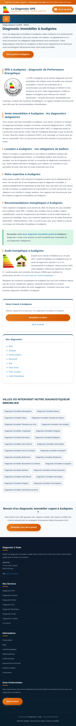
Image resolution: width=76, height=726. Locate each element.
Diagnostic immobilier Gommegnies (47, 483)
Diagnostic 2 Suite (35, 717)
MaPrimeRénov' (9, 654)
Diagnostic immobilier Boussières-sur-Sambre (22, 464)
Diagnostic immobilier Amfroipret (53, 450)
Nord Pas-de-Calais (38, 721)
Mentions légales (9, 668)
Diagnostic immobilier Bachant (16, 470)
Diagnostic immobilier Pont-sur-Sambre (20, 450)
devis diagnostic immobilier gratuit (38, 234)
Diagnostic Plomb (9, 600)
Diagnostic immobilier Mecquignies (18, 411)
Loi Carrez (7, 623)
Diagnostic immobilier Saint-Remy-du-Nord (21, 490)
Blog (4, 645)
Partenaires (7, 672)
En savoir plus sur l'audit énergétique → (38, 275)
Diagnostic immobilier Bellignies (47, 437)
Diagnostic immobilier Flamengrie (49, 477)
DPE (11, 346)
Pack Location (15, 372)
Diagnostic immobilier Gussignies (58, 464)
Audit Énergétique (16, 376)
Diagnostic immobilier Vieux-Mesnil (18, 444)
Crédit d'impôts (8, 658)
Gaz (10, 363)
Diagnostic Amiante (10, 595)
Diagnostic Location (10, 618)
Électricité (13, 359)
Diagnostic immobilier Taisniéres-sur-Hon (20, 424)
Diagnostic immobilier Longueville (18, 431)
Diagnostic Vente (9, 614)
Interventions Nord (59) (11, 663)
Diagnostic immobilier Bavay (48, 411)
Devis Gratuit (13, 701)
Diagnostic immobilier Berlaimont (48, 457)
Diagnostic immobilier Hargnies (48, 431)
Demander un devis (38, 317)
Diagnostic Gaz (9, 604)
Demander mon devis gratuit (23, 527)
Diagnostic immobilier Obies (15, 418)
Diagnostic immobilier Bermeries (17, 437)
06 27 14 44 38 (65, 9)
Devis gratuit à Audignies (18, 54)
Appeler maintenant (56, 527)
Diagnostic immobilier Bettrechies (18, 457)
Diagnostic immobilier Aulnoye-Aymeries (49, 470)
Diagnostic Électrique (11, 609)
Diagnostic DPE (9, 591)
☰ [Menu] (6, 19)
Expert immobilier (52, 721)
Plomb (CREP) (15, 355)
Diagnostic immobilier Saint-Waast (50, 444)
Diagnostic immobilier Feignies (16, 483)
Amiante (12, 350)
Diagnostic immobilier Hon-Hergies (55, 424)
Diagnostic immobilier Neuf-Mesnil (18, 477)
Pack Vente (14, 367)
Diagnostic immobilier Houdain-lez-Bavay (48, 418)
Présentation (7, 640)
